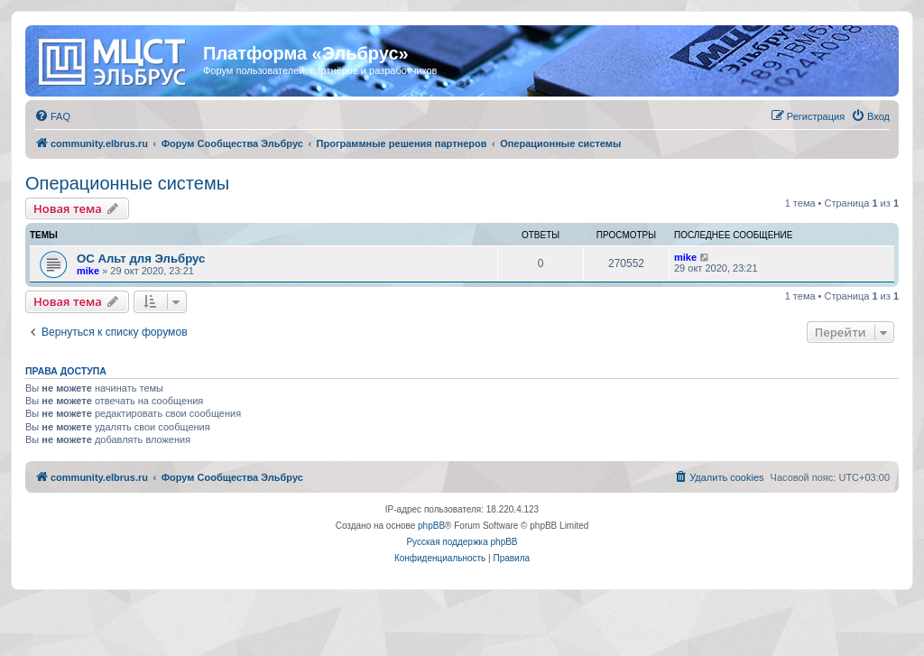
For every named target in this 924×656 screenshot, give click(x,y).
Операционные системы (127, 183)
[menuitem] (52, 116)
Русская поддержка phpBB (461, 542)
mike (88, 270)
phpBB (431, 526)
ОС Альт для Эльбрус (141, 258)
